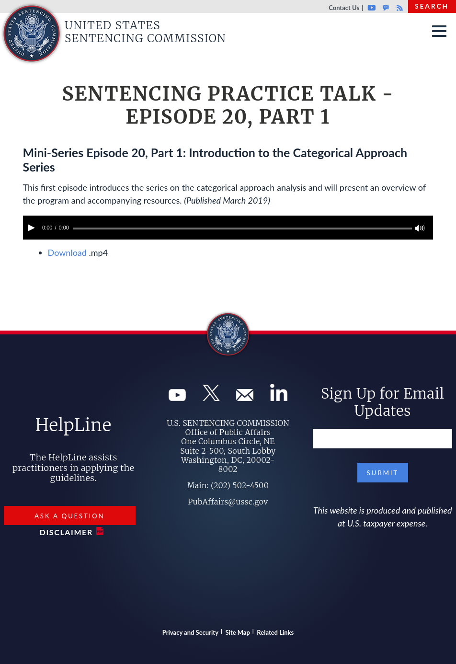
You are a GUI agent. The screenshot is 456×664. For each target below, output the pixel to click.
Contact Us (344, 7)
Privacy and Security (190, 632)
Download (67, 252)
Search (432, 6)
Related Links (275, 632)
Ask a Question (69, 516)
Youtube (371, 7)
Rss (398, 7)
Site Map (238, 632)
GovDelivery (386, 7)
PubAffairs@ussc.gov (228, 501)
